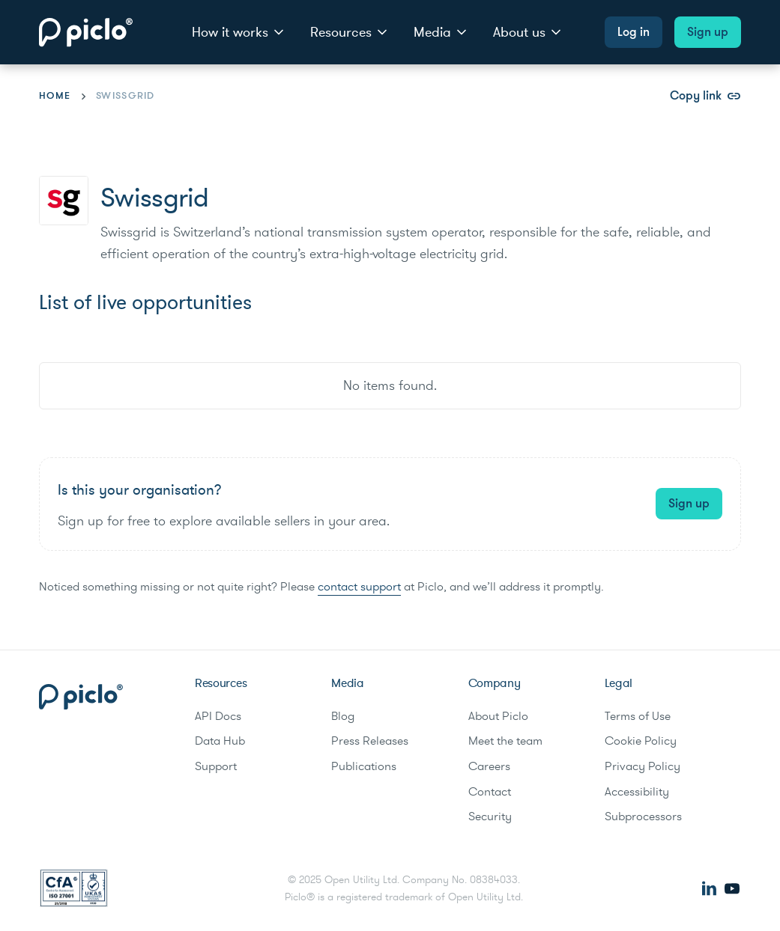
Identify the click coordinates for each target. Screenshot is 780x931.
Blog (342, 716)
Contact (489, 792)
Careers (489, 766)
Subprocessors (643, 816)
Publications (363, 766)
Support (216, 766)
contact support (359, 587)
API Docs (218, 716)
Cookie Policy (641, 741)
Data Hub (220, 741)
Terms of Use (638, 716)
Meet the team (505, 741)
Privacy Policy (642, 766)
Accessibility (637, 792)
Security (490, 816)
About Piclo (498, 716)
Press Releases (369, 741)
